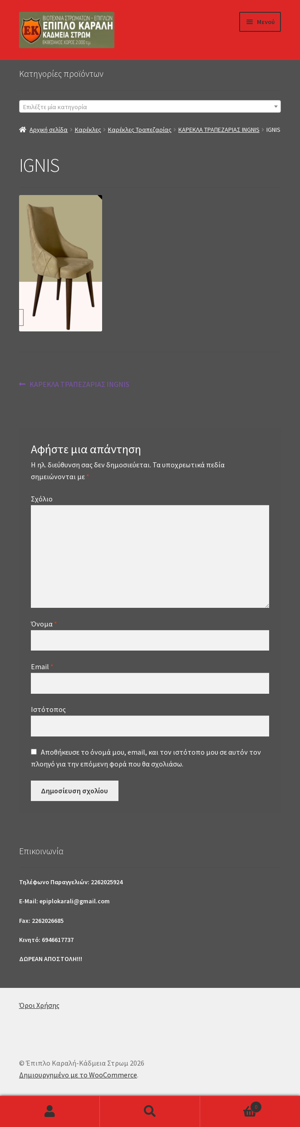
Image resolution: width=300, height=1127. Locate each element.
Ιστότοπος (48, 709)
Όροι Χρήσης (39, 1005)
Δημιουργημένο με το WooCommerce (78, 1074)
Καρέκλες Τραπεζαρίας (140, 129)
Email (42, 666)
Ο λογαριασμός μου (50, 1111)
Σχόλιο (42, 498)
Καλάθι (231, 1105)
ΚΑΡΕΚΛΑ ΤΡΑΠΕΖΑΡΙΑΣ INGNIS (219, 129)
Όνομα (44, 623)
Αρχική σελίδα (49, 129)
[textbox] (150, 106)
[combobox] (150, 106)
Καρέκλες (88, 129)
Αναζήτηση (150, 1111)
